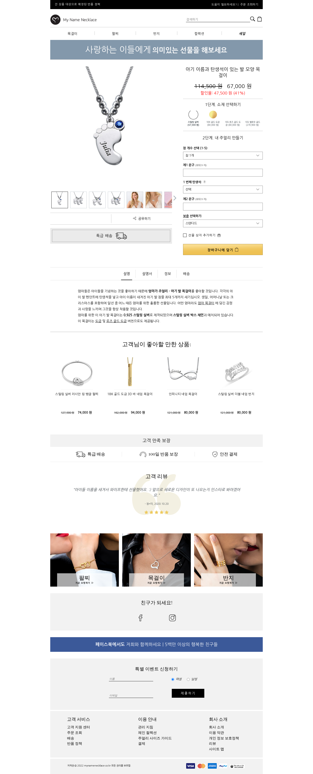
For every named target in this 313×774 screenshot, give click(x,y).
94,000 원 (138, 412)
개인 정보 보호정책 (224, 738)
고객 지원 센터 (78, 727)
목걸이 (72, 33)
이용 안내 (147, 719)
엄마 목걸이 (206, 303)
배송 (186, 273)
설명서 (147, 273)
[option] (110, 4)
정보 (167, 273)
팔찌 (115, 33)
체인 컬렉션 (147, 733)
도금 (98, 321)
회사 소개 (218, 719)
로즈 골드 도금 (116, 321)
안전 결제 (225, 454)
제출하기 (188, 693)
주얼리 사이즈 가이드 (155, 738)
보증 (186, 216)
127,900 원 (67, 412)
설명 (126, 273)
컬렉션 (199, 33)
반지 (156, 33)
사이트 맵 (216, 749)
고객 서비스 (78, 719)
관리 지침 (145, 727)
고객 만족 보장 (156, 440)
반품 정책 (74, 744)
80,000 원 (191, 412)
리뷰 (212, 744)
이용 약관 (216, 733)
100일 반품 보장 (158, 454)
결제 (141, 744)
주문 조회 (74, 733)
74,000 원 (85, 412)
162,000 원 (120, 412)
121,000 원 (173, 412)
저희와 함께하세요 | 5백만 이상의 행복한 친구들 (156, 644)
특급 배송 (90, 454)
